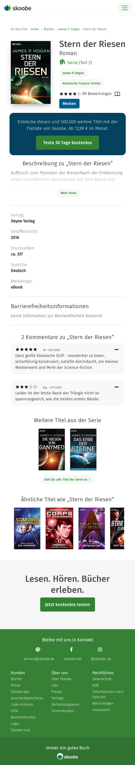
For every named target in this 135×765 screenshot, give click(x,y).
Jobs (54, 685)
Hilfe (14, 711)
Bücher (49, 29)
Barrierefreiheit (23, 717)
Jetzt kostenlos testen (67, 604)
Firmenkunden (62, 711)
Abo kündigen (103, 703)
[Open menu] (124, 8)
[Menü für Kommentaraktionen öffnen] (117, 350)
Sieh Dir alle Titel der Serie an (67, 479)
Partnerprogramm (65, 704)
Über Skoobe (61, 679)
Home (35, 29)
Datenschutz (102, 679)
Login (15, 724)
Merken (69, 103)
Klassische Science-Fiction (82, 83)
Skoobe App (20, 692)
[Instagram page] (101, 654)
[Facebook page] (73, 654)
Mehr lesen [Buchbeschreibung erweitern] (68, 193)
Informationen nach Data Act (108, 694)
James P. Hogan (69, 29)
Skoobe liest (20, 730)
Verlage (57, 698)
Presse (56, 692)
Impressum (101, 710)
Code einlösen (22, 704)
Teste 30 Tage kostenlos (67, 142)
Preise (16, 685)
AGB (95, 685)
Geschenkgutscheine (27, 698)
